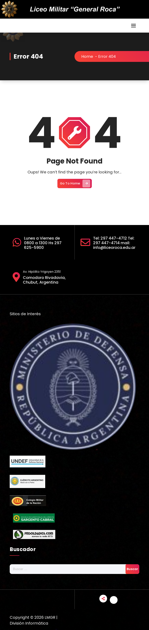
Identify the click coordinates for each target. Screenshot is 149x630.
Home (87, 56)
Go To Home (75, 183)
